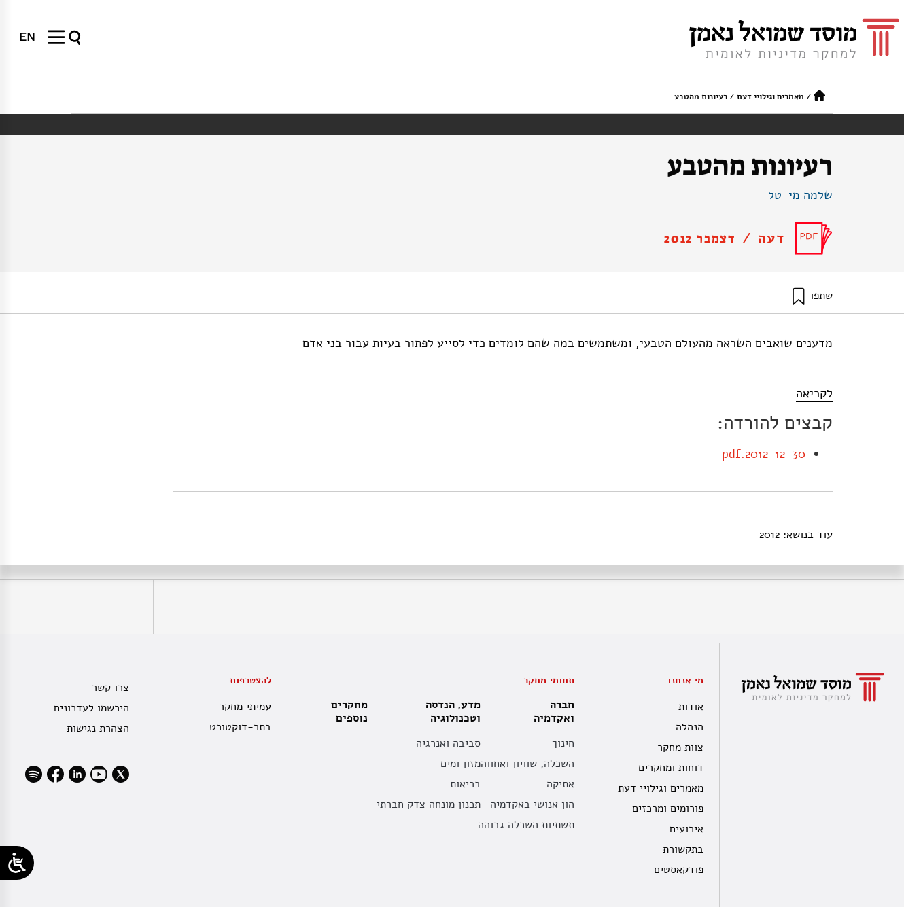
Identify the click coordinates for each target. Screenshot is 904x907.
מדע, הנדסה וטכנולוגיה (450, 711)
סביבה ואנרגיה (448, 743)
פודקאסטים (678, 869)
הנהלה (689, 726)
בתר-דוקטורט (240, 726)
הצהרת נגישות (98, 728)
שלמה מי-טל (800, 195)
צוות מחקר (680, 747)
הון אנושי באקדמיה (532, 804)
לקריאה (814, 393)
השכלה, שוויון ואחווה (527, 763)
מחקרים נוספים (349, 711)
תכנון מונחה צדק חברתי (429, 804)
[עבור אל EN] (27, 36)
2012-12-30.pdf (763, 454)
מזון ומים (460, 763)
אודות (690, 706)
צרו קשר (110, 687)
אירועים (686, 828)
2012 (769, 534)
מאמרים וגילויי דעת (770, 96)
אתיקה (560, 784)
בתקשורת (683, 849)
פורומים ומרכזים (667, 808)
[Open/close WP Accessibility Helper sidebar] (17, 863)
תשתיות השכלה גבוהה (526, 824)
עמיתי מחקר (245, 706)
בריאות (465, 784)
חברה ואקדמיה (550, 711)
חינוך (563, 743)
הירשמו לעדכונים (91, 707)
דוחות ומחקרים (670, 767)
